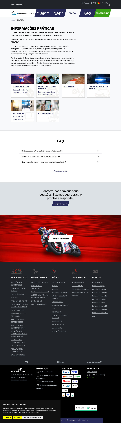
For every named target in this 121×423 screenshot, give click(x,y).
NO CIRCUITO (69, 86)
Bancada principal (98, 286)
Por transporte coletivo (60, 292)
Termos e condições (18, 377)
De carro (16, 90)
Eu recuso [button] (17, 417)
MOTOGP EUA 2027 (43, 13)
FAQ (26, 362)
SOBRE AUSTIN (77, 286)
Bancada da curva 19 (99, 309)
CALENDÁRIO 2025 (18, 355)
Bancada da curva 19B (100, 313)
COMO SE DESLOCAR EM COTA (47, 87)
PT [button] (100, 3)
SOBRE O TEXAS (78, 282)
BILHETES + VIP (102, 13)
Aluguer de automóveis (60, 305)
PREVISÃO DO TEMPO (19, 301)
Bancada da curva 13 (99, 306)
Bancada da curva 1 (99, 289)
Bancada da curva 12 (99, 292)
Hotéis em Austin (19, 116)
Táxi (50, 94)
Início (13, 20)
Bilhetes (60, 362)
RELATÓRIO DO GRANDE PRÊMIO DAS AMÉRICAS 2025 (19, 333)
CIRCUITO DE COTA (58, 13)
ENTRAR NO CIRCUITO (39, 282)
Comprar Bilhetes (60, 238)
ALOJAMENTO (19, 113)
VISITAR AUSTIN (88, 13)
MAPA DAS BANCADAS (39, 304)
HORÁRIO (14, 297)
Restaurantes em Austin (80, 289)
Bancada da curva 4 (99, 299)
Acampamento (18, 119)
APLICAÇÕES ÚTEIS (46, 113)
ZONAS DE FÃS (36, 301)
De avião (22, 90)
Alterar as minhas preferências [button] (32, 417)
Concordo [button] (8, 417)
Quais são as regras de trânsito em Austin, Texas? (41, 156)
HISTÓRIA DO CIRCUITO (40, 292)
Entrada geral (97, 282)
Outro (94, 316)
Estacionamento (44, 92)
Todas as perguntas (60, 171)
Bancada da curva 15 (99, 296)
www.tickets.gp (94, 362)
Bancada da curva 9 (99, 303)
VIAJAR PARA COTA (21, 86)
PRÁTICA (73, 13)
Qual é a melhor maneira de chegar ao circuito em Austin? (44, 162)
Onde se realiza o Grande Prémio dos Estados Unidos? (42, 151)
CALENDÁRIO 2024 (18, 346)
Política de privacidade (19, 380)
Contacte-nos (60, 203)
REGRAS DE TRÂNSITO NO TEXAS (98, 87)
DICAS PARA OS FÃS (18, 310)
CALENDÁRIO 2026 (18, 294)
